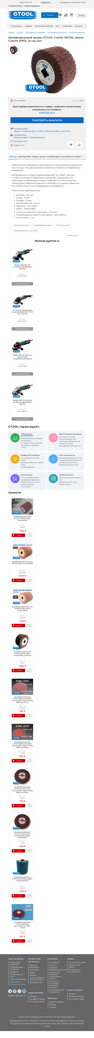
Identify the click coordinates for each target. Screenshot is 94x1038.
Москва (52, 1011)
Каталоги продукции (34, 973)
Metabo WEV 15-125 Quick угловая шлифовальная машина (22, 409)
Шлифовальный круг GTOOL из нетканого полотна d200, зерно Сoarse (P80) (22, 841)
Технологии (34, 977)
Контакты (79, 33)
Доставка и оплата (15, 6)
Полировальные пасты (16, 982)
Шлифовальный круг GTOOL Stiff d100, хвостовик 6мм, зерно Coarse (22, 931)
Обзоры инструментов (44, 33)
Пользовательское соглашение (57, 998)
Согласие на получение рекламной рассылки (54, 991)
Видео (32, 979)
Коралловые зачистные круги (26, 238)
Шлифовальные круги (43, 232)
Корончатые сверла (18, 986)
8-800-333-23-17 (17, 1002)
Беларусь (33, 1003)
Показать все (71, 242)
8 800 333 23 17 (47, 119)
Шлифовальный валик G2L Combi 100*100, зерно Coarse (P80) (22, 615)
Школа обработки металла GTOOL (37, 986)
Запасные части (18, 991)
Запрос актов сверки (74, 973)
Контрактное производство (75, 978)
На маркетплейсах (37, 1006)
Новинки (28, 33)
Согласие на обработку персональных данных (55, 982)
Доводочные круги (21, 232)
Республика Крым (37, 1009)
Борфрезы (14, 979)
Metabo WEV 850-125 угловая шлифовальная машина (22, 273)
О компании (66, 33)
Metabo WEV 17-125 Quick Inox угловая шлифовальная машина (22, 364)
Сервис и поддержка (32, 6)
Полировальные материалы (16, 975)
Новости (52, 972)
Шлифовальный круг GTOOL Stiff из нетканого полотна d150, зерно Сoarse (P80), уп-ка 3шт (22, 706)
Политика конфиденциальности (57, 976)
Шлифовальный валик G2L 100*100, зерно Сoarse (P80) (22, 569)
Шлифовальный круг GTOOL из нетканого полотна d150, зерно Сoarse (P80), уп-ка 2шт (22, 796)
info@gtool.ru (46, 2)
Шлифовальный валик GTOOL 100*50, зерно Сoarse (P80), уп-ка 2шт (22, 660)
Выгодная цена (36, 989)
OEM (57, 33)
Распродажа (16, 33)
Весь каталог (15, 989)
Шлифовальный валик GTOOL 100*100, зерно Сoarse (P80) (22, 525)
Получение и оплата (77, 969)
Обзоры (33, 982)
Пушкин (52, 1014)
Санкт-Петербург (56, 1009)
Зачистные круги (63, 232)
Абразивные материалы (15, 970)
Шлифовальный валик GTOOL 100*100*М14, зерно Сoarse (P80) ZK (22, 886)
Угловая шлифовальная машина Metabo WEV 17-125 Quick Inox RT (22, 319)
